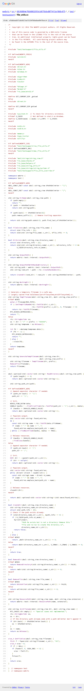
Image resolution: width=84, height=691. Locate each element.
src (13, 11)
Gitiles (14, 687)
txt (74, 687)
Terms (27, 687)
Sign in (79, 4)
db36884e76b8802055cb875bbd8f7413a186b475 (41, 11)
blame (63, 20)
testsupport (8, 14)
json (80, 687)
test (72, 11)
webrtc (6, 11)
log (57, 20)
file (51, 20)
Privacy (20, 687)
